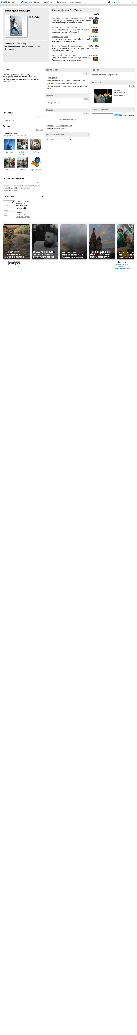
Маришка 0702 (35, 170)
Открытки (53, 78)
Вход (37, 2)
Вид (113, 3)
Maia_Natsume (15, 186)
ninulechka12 (25, 188)
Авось (61, 2)
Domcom (9, 152)
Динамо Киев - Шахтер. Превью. (67, 27)
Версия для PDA (122, 264)
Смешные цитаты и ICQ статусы (62, 84)
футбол (11, 120)
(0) (59, 103)
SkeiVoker (30, 17)
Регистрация (27, 2)
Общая (117, 90)
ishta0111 (6, 188)
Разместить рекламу (122, 268)
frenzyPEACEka (34, 186)
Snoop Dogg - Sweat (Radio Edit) (59, 126)
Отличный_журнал (10, 190)
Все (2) (40, 116)
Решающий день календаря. (65, 55)
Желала (22, 170)
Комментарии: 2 (61, 128)
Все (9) (96, 14)
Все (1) (86, 99)
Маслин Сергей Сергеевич (105, 75)
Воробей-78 (9, 170)
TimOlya (36, 152)
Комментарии (24, 11)
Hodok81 (6, 186)
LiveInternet (8, 2)
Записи (8, 11)
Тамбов (24, 46)
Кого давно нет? (9, 136)
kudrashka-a (14, 188)
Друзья (15, 11)
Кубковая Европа (60, 37)
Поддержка (109, 2)
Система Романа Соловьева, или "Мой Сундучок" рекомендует (67, 47)
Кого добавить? (22, 136)
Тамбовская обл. (33, 46)
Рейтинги (49, 2)
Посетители (20, 215)
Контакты (122, 266)
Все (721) (39, 130)
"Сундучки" (51, 103)
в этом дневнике (127, 115)
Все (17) (39, 182)
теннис (5, 120)
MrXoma (24, 186)
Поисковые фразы (23, 217)
